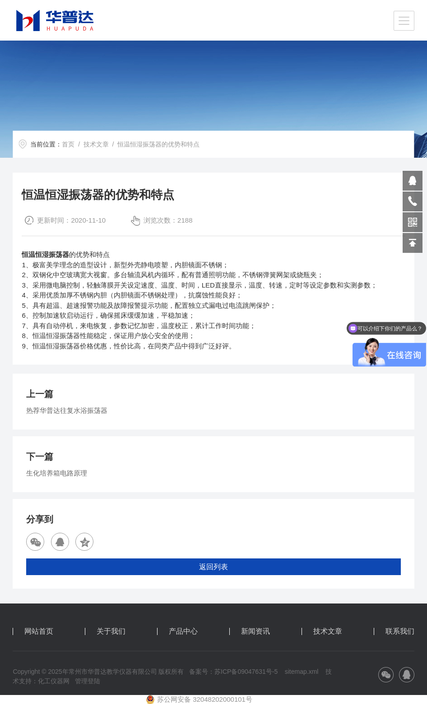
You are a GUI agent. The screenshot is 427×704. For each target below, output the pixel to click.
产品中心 (183, 631)
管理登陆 (87, 681)
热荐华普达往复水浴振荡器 (66, 410)
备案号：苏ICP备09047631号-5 (233, 671)
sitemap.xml (302, 671)
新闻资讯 (255, 631)
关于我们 (111, 631)
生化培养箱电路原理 (56, 473)
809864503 (412, 181)
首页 (68, 144)
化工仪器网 (54, 681)
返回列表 (213, 567)
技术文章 (96, 144)
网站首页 (38, 631)
